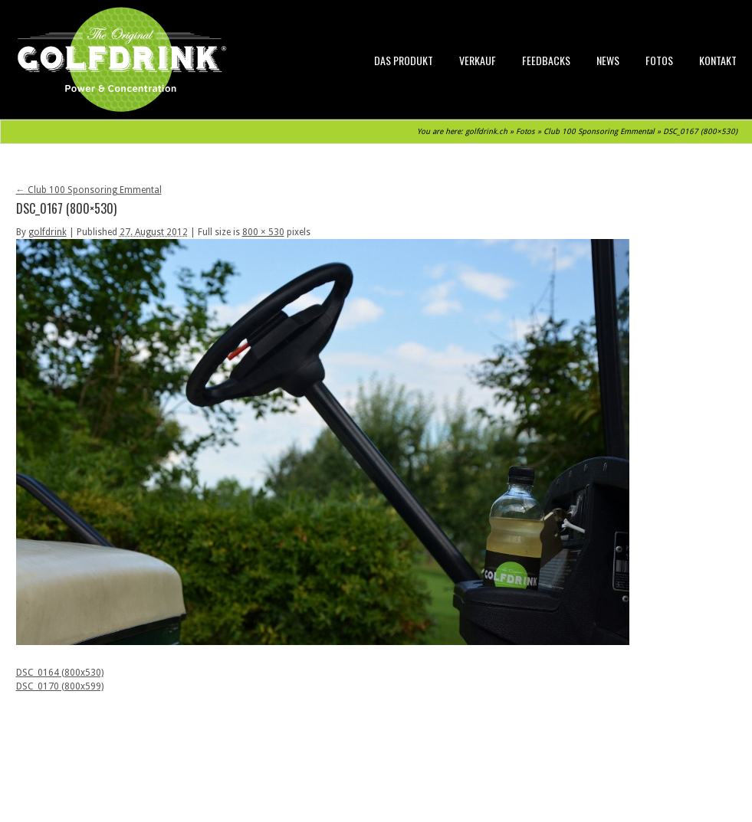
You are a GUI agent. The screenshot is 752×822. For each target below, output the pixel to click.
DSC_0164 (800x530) (59, 672)
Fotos (659, 60)
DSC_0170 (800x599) (59, 686)
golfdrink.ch (486, 131)
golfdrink (47, 232)
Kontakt (718, 60)
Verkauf (477, 60)
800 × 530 (263, 232)
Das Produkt (403, 60)
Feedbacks (546, 60)
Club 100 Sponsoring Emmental (599, 131)
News (607, 60)
